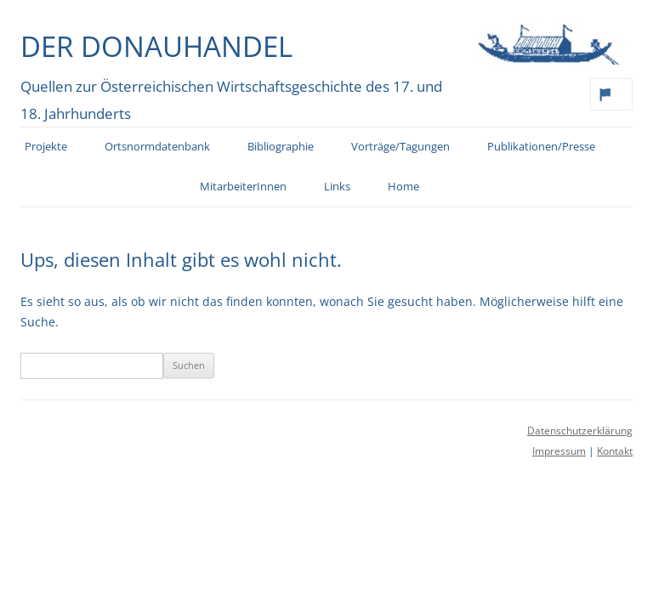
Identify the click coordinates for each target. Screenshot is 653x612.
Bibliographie (280, 146)
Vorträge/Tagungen (400, 146)
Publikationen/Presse (541, 146)
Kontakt (615, 451)
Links (337, 186)
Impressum (559, 451)
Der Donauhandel (156, 45)
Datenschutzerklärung (580, 430)
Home (403, 186)
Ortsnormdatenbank (157, 146)
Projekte (46, 146)
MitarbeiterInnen (243, 186)
